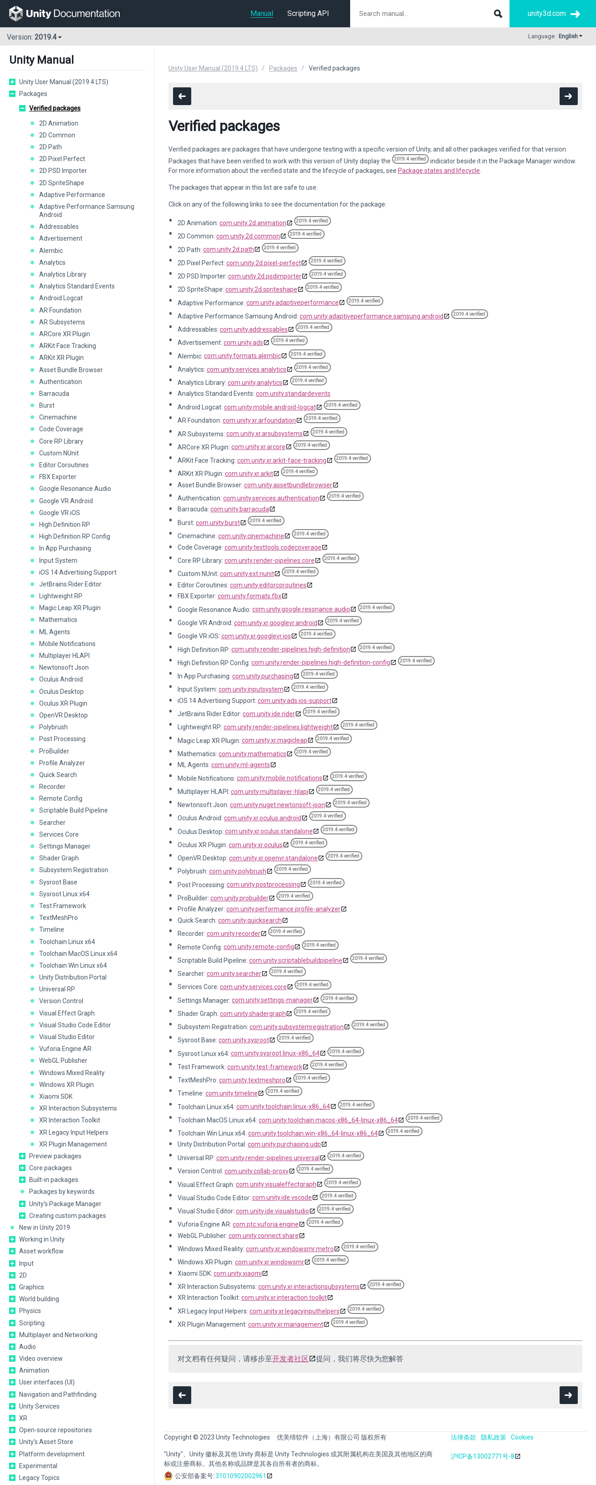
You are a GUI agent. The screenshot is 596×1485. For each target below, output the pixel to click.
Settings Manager (65, 846)
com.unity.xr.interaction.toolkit (284, 1297)
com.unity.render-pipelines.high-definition (290, 649)
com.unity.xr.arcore (258, 446)
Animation (34, 1370)
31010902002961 (240, 1476)
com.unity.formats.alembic (242, 355)
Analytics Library (63, 274)
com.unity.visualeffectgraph (276, 1184)
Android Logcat (61, 298)
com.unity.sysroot (244, 1040)
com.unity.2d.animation (252, 223)
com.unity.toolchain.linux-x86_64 (283, 1106)
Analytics (52, 262)
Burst (47, 405)
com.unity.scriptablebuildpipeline (295, 960)
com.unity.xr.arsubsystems (264, 433)
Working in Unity (42, 1239)
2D (23, 1275)
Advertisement (60, 238)
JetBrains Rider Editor (70, 584)
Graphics (31, 1287)
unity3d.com (547, 13)
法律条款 (463, 1437)
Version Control (61, 1001)
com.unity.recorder (233, 933)
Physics (30, 1310)
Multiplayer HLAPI (64, 655)
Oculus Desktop (61, 691)
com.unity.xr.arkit (249, 473)
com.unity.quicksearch (250, 920)
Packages (33, 93)
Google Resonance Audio (75, 488)
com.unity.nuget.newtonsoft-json (277, 804)
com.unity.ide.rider (269, 713)
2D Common (57, 135)
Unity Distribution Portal (73, 977)
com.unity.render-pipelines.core (269, 560)
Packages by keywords (62, 1191)
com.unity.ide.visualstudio (272, 1211)
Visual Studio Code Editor (75, 1025)
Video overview (41, 1358)
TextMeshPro (58, 917)
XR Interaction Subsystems (78, 1108)
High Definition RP (64, 524)
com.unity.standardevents (293, 393)
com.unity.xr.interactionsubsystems (309, 1286)
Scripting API (308, 13)
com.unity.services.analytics (246, 369)
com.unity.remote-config (259, 946)
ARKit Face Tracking (67, 345)
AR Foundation (60, 310)
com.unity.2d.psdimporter (264, 276)
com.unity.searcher (234, 973)
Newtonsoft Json (64, 667)
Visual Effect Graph (67, 1013)
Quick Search (58, 774)
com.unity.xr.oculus (256, 845)
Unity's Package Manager (65, 1203)
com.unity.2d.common (248, 236)
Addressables (59, 226)
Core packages (50, 1168)
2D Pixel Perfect (62, 158)
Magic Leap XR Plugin (70, 607)
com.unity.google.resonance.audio (301, 609)
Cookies (522, 1437)
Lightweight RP (60, 596)
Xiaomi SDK (55, 1096)
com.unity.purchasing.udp (284, 1144)
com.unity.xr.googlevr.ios (256, 636)
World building (39, 1299)
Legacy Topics (39, 1477)
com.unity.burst (218, 522)
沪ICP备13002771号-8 (482, 1456)
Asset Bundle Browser (71, 370)
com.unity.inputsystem (251, 689)
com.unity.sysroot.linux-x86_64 (275, 1053)
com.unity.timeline (231, 1093)
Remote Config (60, 798)
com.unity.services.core (253, 986)
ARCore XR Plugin (64, 334)
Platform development (52, 1454)
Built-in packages (53, 1179)
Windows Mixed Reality (72, 1072)
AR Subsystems (62, 322)
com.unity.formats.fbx (249, 596)
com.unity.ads (243, 342)
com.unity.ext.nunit (247, 573)
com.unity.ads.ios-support (294, 700)
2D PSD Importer (63, 170)
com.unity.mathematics (252, 754)
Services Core (59, 834)
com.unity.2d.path (228, 249)
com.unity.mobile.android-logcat (270, 407)
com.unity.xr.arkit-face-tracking (281, 460)
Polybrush (53, 727)
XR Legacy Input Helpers (73, 1132)
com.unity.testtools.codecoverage (272, 547)
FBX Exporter (57, 476)
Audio (27, 1346)
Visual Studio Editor (67, 1037)
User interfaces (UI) (47, 1382)
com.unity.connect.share (264, 1235)
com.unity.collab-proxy (256, 1171)
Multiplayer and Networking (58, 1335)
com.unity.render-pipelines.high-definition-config (320, 662)
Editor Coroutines (64, 465)
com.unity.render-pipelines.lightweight (278, 727)
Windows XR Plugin (66, 1084)
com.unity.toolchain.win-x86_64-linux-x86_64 (313, 1133)
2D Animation (58, 123)
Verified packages (55, 108)
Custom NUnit (59, 453)
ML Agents (54, 632)
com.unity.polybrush (237, 871)
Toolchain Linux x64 (67, 941)
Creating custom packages (67, 1215)
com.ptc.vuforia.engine (266, 1224)
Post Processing (62, 738)
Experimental (38, 1466)
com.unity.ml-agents (240, 764)
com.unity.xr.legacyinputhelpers (295, 1311)
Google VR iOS (59, 512)
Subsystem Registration (73, 870)
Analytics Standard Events (77, 286)
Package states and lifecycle (439, 170)
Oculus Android (61, 679)
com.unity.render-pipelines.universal (268, 1158)
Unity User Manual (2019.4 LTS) (63, 82)
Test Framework (62, 905)
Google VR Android (66, 501)
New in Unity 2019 (44, 1227)
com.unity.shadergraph (253, 1013)
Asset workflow (41, 1251)
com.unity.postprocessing (263, 884)
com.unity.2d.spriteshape (261, 289)
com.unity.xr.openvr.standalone (273, 858)
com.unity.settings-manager (272, 1000)
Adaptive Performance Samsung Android (86, 210)
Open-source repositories (55, 1430)
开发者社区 (290, 1358)
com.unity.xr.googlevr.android (275, 622)
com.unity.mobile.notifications (279, 778)
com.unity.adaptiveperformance (292, 302)
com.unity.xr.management (285, 1324)
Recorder (52, 786)
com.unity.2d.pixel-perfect (263, 263)
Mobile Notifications (67, 643)
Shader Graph (59, 858)
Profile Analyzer (62, 763)
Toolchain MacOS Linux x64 (78, 953)
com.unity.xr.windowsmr (269, 1262)
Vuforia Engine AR (65, 1048)
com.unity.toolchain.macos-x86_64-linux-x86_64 (328, 1120)
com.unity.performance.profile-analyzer (283, 909)
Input (26, 1263)
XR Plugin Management (73, 1144)
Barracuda (54, 393)
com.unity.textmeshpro (252, 1080)
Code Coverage (61, 429)
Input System (58, 560)
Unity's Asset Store (46, 1441)
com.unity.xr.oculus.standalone (269, 831)
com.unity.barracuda (239, 509)
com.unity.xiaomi (238, 1273)
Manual (261, 13)
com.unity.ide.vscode (282, 1197)
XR (23, 1418)
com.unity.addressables (254, 329)
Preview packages (55, 1156)
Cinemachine (58, 417)
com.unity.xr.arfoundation (259, 420)
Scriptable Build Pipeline (73, 810)
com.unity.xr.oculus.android (262, 818)
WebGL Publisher (63, 1060)
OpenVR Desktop (63, 715)
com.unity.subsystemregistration (297, 1026)
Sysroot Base (58, 882)
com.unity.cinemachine (251, 536)
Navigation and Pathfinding (58, 1394)
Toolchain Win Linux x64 (73, 965)
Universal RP (57, 989)
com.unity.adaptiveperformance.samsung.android (371, 316)
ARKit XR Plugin (61, 357)
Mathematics (58, 619)
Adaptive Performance (72, 194)
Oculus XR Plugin (63, 703)
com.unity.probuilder (239, 898)
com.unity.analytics (255, 382)
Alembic (51, 250)
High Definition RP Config (74, 536)
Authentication (60, 381)
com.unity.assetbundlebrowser (288, 485)
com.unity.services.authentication (271, 498)
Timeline (51, 929)
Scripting (32, 1323)
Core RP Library (61, 441)
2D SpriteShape (61, 183)
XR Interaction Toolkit (69, 1120)
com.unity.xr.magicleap (274, 740)
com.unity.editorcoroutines (268, 585)
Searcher (52, 822)
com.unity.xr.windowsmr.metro (290, 1249)
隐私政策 (493, 1437)
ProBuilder (54, 751)
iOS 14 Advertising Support (78, 572)
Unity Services (39, 1406)
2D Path (50, 147)
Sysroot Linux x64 (64, 894)
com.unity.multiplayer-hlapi (269, 791)
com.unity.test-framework (264, 1067)
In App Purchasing (65, 548)
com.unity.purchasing (262, 676)
